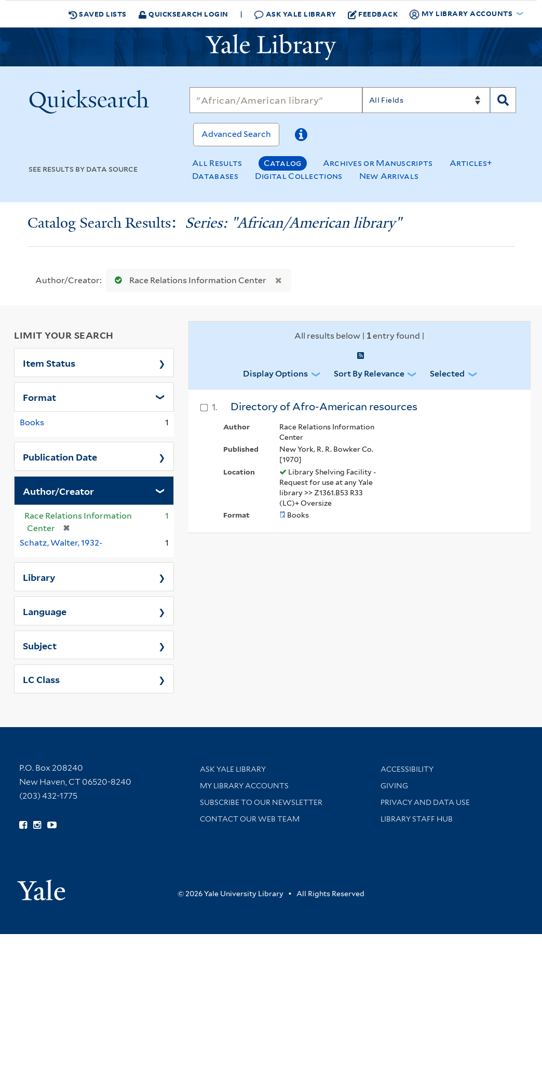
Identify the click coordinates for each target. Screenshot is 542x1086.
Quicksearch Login (183, 14)
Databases (215, 176)
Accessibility (407, 769)
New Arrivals (389, 176)
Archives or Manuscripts (378, 163)
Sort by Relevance (369, 374)
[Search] (275, 100)
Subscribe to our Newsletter (261, 802)
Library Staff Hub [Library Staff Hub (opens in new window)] (417, 819)
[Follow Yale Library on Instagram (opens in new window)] (37, 825)
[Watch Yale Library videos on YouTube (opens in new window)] (52, 825)
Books (32, 422)
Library (39, 576)
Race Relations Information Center (188, 280)
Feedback (373, 14)
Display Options (275, 374)
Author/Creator (58, 490)
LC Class (41, 679)
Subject (40, 645)
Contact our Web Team (250, 819)
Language (44, 611)
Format (39, 397)
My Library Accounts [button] (461, 14)
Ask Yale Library (295, 14)
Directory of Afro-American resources (324, 406)
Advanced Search (236, 134)
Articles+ (471, 163)
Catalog (283, 163)
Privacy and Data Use (425, 802)
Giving (394, 786)
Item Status (49, 362)
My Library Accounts (244, 786)
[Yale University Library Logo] (271, 47)
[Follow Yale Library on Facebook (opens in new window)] (23, 825)
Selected (447, 374)
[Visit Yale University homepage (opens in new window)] (41, 886)
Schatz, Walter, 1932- (61, 543)
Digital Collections (299, 176)
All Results (217, 163)
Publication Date (60, 456)
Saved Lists (98, 14)
